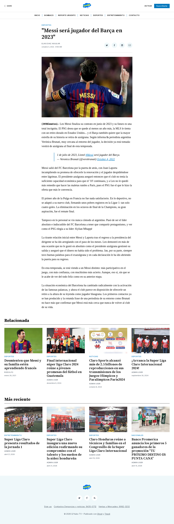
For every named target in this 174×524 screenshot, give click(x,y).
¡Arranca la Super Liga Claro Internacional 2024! (149, 364)
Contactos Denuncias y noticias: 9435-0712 (75, 506)
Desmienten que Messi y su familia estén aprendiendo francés (22, 364)
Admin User (52, 380)
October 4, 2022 (106, 159)
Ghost (99, 514)
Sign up (48, 506)
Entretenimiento (116, 15)
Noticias (84, 15)
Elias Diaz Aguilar (51, 44)
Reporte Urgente (67, 15)
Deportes (98, 15)
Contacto (134, 15)
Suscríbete (161, 6)
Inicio (37, 15)
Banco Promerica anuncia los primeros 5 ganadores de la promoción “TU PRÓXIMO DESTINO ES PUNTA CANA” (149, 449)
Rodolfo (8, 372)
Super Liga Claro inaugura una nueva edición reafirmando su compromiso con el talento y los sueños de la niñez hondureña (64, 449)
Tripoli (107, 514)
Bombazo (49, 15)
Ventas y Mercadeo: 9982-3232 (114, 506)
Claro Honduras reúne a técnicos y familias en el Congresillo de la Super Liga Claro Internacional (108, 445)
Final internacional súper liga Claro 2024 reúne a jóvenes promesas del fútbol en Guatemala (64, 368)
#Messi (89, 154)
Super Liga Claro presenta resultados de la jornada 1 (22, 443)
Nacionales (137, 435)
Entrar (148, 6)
